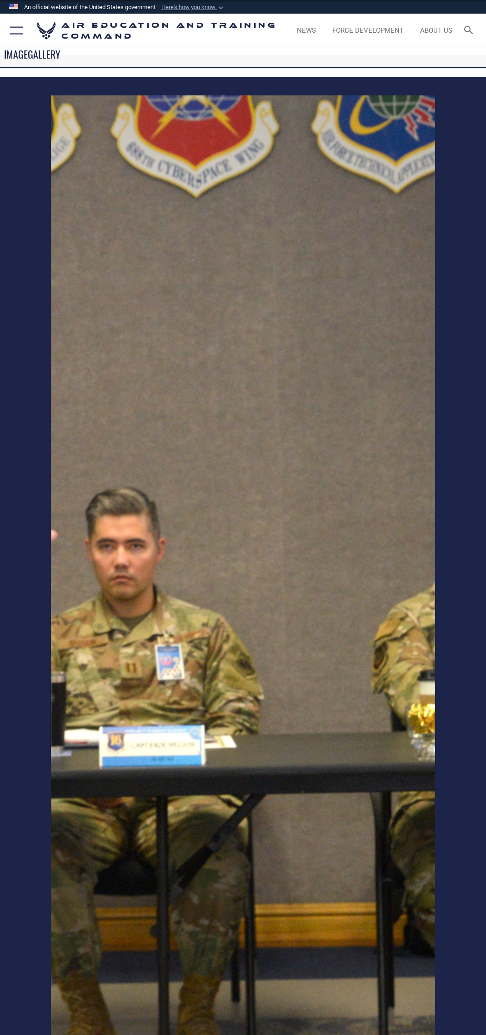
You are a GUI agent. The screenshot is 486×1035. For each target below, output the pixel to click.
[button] (193, 7)
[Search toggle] (470, 30)
